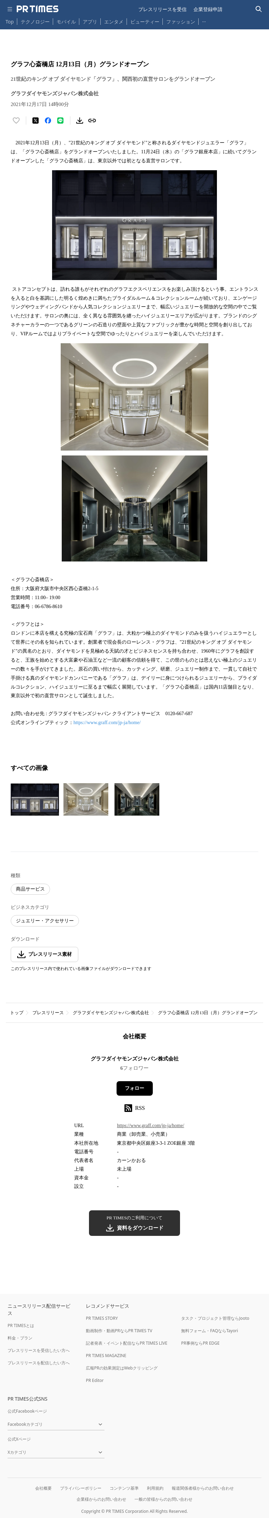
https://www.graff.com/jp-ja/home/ (107, 722)
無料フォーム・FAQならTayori (209, 1331)
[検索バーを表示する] (258, 9)
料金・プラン (20, 1338)
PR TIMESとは (21, 1325)
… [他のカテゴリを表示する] (204, 20)
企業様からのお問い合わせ (101, 1499)
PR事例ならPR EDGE (200, 1343)
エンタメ (113, 21)
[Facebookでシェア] (47, 120)
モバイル (66, 21)
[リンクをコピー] (92, 120)
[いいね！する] (16, 120)
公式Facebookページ (27, 1411)
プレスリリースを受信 (162, 9)
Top (10, 21)
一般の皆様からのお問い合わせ (163, 1499)
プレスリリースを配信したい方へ (39, 1363)
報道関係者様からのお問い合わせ (203, 1488)
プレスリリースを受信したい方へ (39, 1350)
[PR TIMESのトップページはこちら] (38, 9)
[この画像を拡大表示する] (35, 799)
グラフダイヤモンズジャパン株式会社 (111, 1012)
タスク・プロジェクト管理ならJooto (215, 1318)
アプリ (90, 21)
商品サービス (30, 889)
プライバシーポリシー (80, 1488)
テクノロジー (35, 21)
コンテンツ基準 (124, 1488)
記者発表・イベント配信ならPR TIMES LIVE (126, 1343)
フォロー (134, 1088)
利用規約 (155, 1488)
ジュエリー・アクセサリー (45, 920)
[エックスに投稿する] (35, 120)
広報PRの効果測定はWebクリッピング (122, 1368)
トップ (16, 1012)
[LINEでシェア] (60, 120)
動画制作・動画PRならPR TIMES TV (119, 1331)
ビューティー (144, 21)
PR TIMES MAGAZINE (106, 1355)
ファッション (180, 21)
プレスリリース (48, 1012)
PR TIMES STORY (102, 1318)
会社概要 (43, 1488)
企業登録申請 (207, 9)
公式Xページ (19, 1439)
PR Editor (95, 1380)
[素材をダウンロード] (79, 120)
